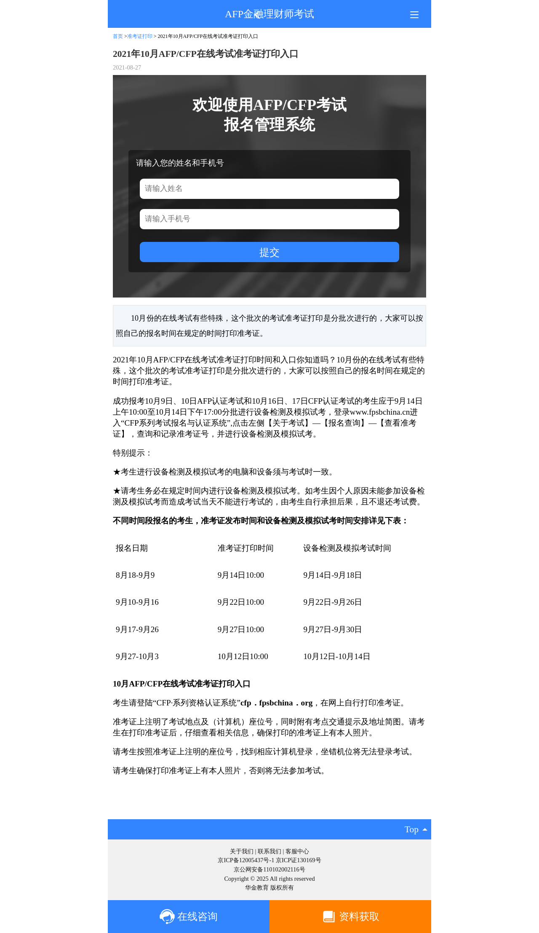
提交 (269, 252)
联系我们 (269, 851)
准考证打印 (139, 36)
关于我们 (241, 851)
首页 (118, 36)
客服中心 (297, 851)
